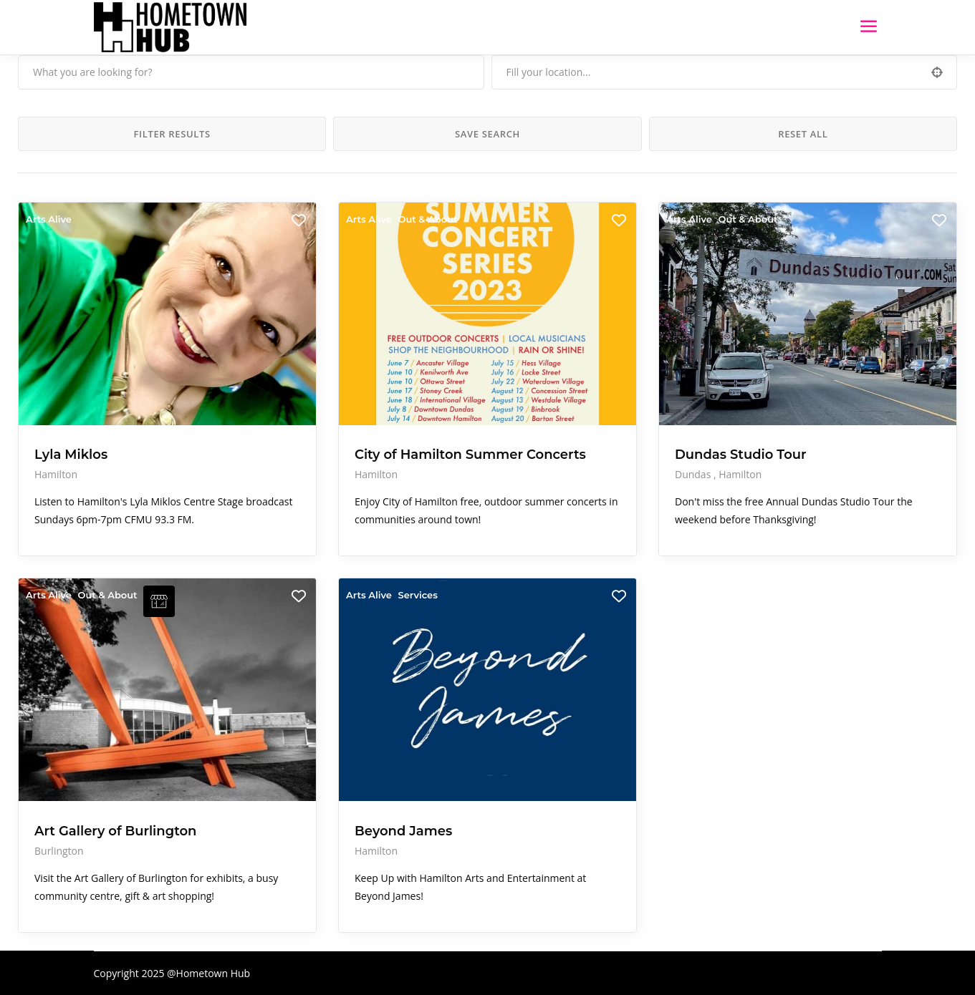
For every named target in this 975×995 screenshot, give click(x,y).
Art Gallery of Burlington (115, 831)
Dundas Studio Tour (741, 454)
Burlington (59, 851)
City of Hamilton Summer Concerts (470, 454)
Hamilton (55, 474)
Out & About (427, 219)
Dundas (694, 474)
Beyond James (403, 831)
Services (417, 595)
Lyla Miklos (70, 454)
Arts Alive (49, 219)
